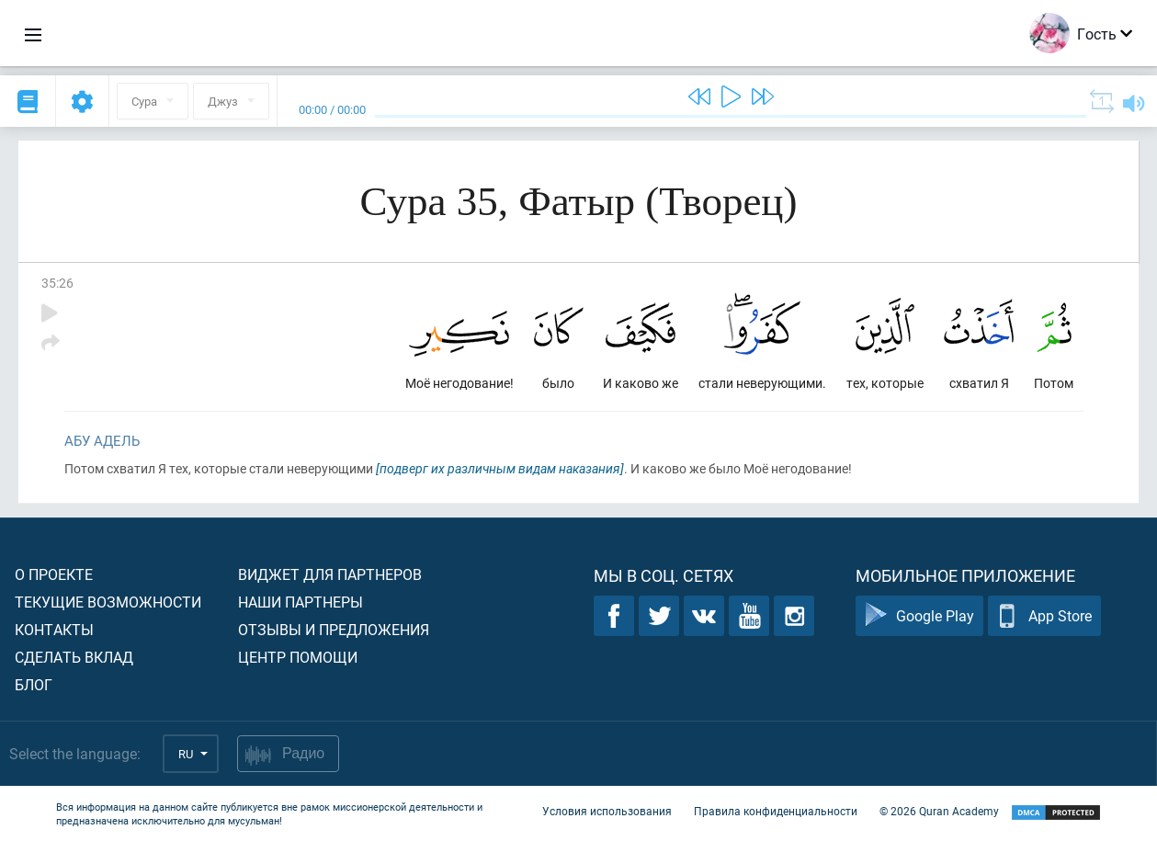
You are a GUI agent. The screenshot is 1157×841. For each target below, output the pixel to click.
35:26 (57, 282)
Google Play (919, 616)
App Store (1044, 616)
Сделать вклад (74, 656)
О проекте (54, 574)
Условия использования (607, 811)
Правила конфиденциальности (775, 811)
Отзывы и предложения (333, 629)
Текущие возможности (108, 601)
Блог (33, 684)
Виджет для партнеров (330, 574)
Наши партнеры (300, 601)
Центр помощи (297, 656)
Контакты (54, 629)
